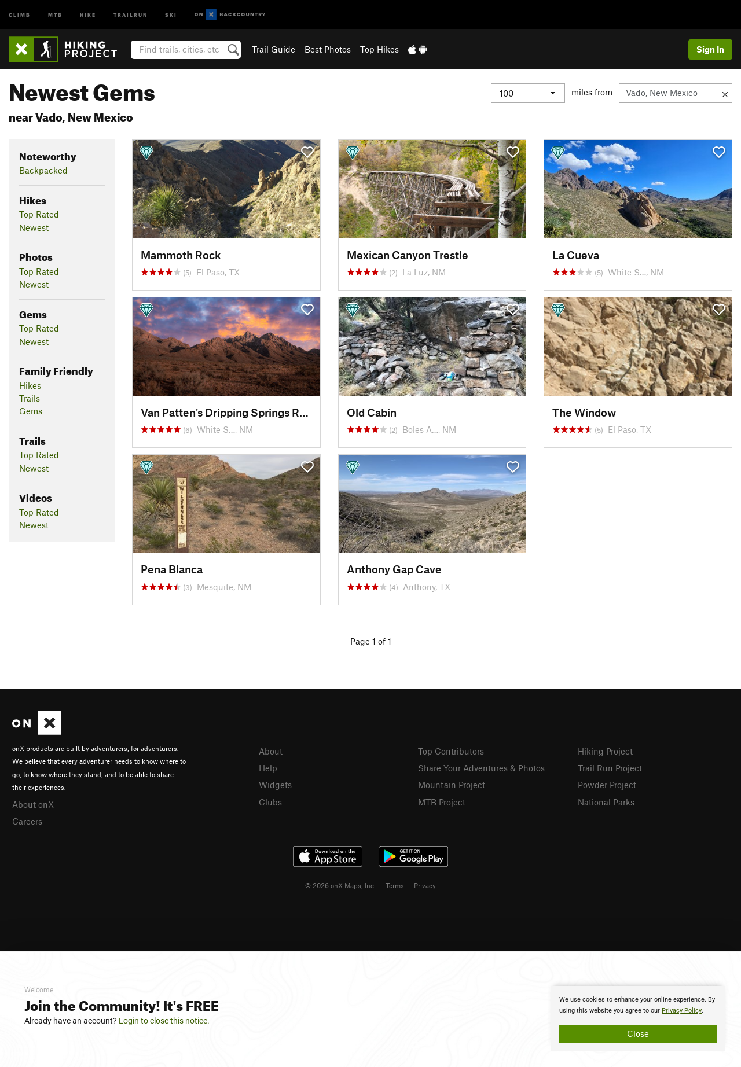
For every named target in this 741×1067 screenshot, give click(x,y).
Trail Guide (273, 49)
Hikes (30, 385)
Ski (171, 14)
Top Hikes (379, 49)
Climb (20, 14)
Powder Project (607, 784)
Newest (34, 227)
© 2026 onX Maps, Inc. (340, 885)
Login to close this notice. (164, 1020)
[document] (638, 1018)
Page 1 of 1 (370, 641)
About (271, 751)
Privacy (425, 885)
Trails (29, 398)
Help (268, 768)
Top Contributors (451, 751)
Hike (88, 14)
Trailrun (130, 14)
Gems (30, 411)
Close (638, 1033)
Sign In (710, 49)
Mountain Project (451, 784)
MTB (55, 14)
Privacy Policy (682, 1010)
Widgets (275, 784)
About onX (33, 804)
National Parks (606, 802)
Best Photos (328, 49)
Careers (27, 821)
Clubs (270, 802)
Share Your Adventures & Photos (481, 768)
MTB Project (441, 802)
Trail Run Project (610, 768)
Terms (395, 885)
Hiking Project (605, 751)
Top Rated (39, 214)
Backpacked (43, 170)
